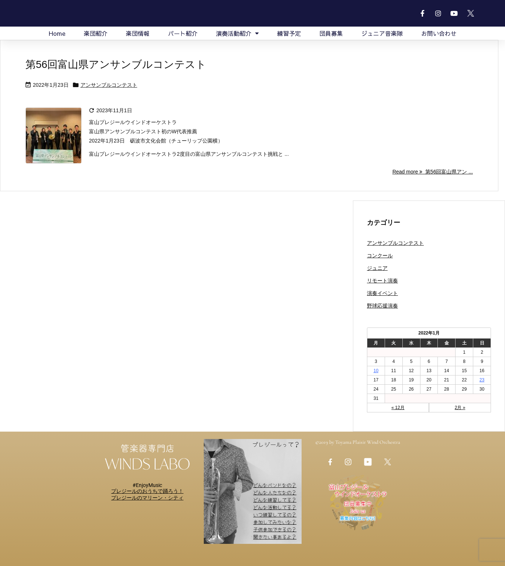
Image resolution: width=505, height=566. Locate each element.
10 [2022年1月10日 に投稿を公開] (376, 370)
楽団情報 (138, 33)
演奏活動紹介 (237, 33)
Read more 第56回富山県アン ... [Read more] (432, 172)
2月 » (460, 407)
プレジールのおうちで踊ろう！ (147, 491)
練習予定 (289, 33)
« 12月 (397, 407)
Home (57, 33)
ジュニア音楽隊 (382, 33)
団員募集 (331, 33)
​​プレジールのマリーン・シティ (147, 498)
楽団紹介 (95, 33)
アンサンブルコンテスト (108, 85)
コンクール (380, 255)
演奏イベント (382, 293)
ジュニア (377, 268)
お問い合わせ (439, 33)
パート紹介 (182, 33)
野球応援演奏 (382, 306)
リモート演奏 (382, 281)
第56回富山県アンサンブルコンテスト (115, 64)
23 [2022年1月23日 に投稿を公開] (482, 380)
